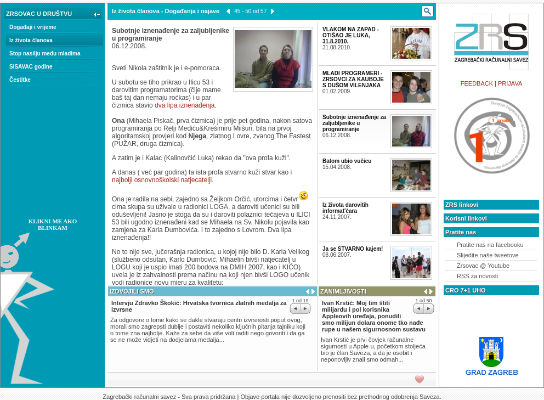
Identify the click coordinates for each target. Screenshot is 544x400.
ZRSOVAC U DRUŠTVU (54, 14)
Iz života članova (31, 40)
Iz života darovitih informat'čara (345, 208)
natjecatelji (196, 180)
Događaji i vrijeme (32, 27)
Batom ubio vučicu (346, 161)
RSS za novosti (477, 276)
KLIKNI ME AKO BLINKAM (53, 224)
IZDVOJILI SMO (132, 291)
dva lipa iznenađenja (184, 105)
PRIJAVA (510, 83)
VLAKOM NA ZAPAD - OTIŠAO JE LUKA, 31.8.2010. (350, 35)
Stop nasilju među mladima (44, 53)
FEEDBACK (477, 83)
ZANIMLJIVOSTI (343, 291)
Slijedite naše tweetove (488, 255)
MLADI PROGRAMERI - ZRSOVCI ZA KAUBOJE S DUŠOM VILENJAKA (353, 79)
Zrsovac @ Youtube (483, 265)
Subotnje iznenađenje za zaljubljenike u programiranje (354, 123)
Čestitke (20, 80)
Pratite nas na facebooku (490, 244)
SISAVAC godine (31, 67)
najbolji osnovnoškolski (145, 180)
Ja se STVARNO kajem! (352, 249)
